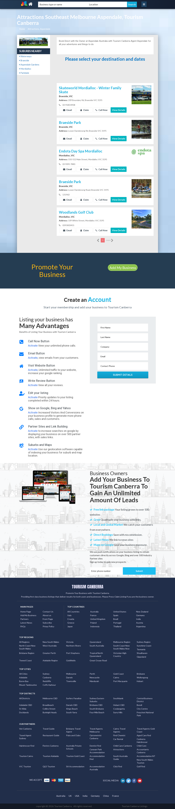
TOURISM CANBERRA (87, 587)
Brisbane (141, 674)
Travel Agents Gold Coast (146, 730)
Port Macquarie (120, 681)
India (138, 619)
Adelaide (23, 677)
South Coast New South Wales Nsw (121, 647)
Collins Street (49, 708)
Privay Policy (48, 626)
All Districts (24, 698)
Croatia (70, 619)
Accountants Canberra (143, 751)
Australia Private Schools (74, 747)
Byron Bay (24, 681)
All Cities (23, 674)
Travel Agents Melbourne (96, 730)
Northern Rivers (73, 645)
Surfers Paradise (73, 698)
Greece (70, 622)
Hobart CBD (118, 705)
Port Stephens (73, 653)
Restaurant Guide (51, 735)
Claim (84, 110)
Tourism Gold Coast (75, 756)
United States (119, 611)
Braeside (24, 60)
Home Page (25, 611)
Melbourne (71, 674)
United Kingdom (97, 619)
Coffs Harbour (49, 685)
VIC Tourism (25, 766)
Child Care (141, 745)
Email (67, 110)
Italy (69, 615)
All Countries (73, 611)
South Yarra (71, 712)
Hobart (140, 681)
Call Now (102, 110)
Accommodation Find (97, 757)
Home (22, 29)
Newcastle (95, 677)
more (109, 240)
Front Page (48, 619)
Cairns (116, 677)
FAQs (23, 626)
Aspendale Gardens (29, 64)
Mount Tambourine (28, 685)
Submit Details (123, 374)
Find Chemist (119, 735)
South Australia (97, 645)
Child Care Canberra (122, 745)
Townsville (71, 681)
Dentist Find (95, 745)
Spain (115, 615)
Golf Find (141, 766)
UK (70, 795)
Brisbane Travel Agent (73, 730)
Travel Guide (48, 728)
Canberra (47, 677)
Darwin (69, 677)
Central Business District (145, 700)
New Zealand (142, 611)
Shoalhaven (142, 653)
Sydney (46, 674)
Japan (70, 626)
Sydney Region (143, 642)
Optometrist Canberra (95, 737)
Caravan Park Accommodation (97, 751)
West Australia (50, 645)
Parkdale (24, 72)
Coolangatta (119, 708)
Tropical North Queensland (96, 654)
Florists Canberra (50, 745)
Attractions (118, 749)
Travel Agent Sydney (25, 737)
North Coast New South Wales (27, 647)
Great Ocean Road (98, 660)
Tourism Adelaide (51, 756)
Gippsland (141, 656)
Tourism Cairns (26, 756)
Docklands (24, 712)
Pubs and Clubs (73, 735)
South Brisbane (97, 708)
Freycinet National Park (145, 714)
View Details (118, 110)
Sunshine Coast (144, 645)
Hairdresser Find (26, 745)
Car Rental (118, 739)
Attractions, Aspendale (39, 29)
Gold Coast (118, 674)
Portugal (117, 622)
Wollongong (142, 677)
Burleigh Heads (50, 712)
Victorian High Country (119, 654)
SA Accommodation (75, 766)
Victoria (69, 642)
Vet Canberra (25, 728)
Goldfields (71, 660)
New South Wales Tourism (145, 761)
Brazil (115, 619)
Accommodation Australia (97, 768)
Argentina (140, 626)
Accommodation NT (146, 756)
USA (77, 795)
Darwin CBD (71, 705)
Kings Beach (72, 708)
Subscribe (47, 622)
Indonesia (94, 626)
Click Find (117, 766)
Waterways (25, 56)
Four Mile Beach (97, 712)
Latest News (26, 622)
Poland (93, 622)
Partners (24, 619)
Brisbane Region (26, 653)
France (93, 615)
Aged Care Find (144, 735)
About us (47, 615)
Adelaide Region (50, 660)
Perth (92, 674)
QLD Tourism (49, 766)
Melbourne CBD (50, 698)
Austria (139, 622)
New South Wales (51, 642)
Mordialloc (25, 68)
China (106, 795)
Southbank (118, 698)
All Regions (24, 642)
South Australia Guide (120, 757)
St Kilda (22, 708)
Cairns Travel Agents (119, 730)
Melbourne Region (121, 642)
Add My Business (122, 267)
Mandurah (94, 681)
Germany (140, 615)
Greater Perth (49, 653)
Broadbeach (48, 705)
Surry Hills (117, 712)
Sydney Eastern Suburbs (97, 700)
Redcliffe (47, 681)
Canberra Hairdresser (142, 740)
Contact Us (48, 611)
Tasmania (141, 649)
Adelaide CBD (25, 705)
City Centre (142, 708)
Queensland (95, 642)
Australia (94, 611)
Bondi (139, 705)
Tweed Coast (25, 660)
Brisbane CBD (96, 705)
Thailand (117, 626)
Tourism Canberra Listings (134, 806)
